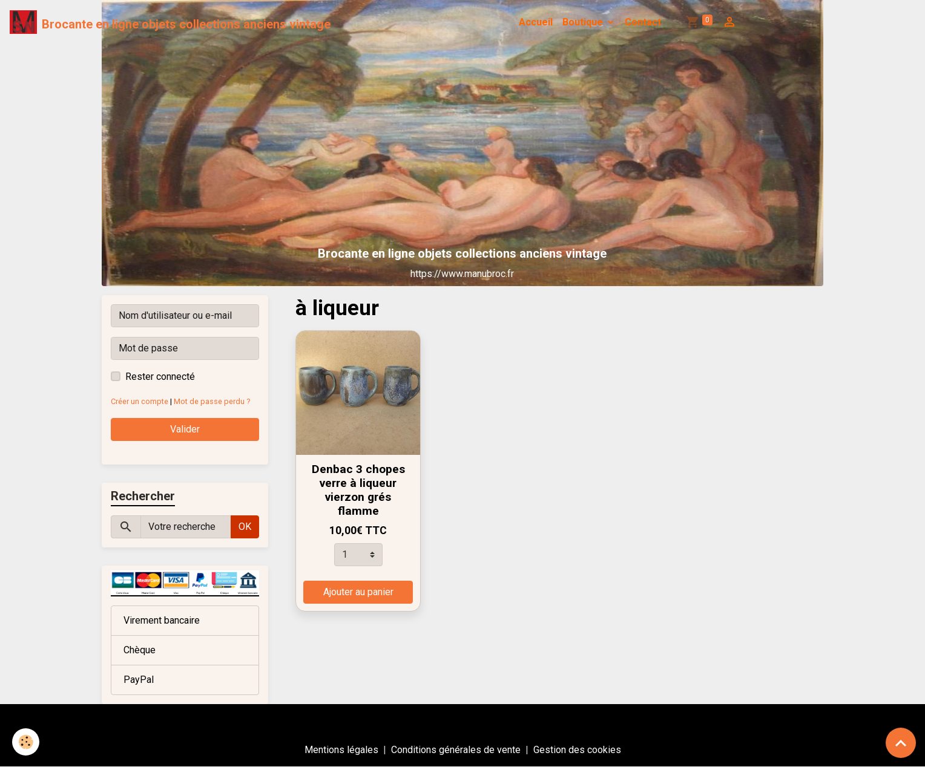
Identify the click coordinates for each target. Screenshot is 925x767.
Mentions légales (341, 750)
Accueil (536, 22)
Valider (185, 429)
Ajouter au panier (358, 592)
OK (245, 526)
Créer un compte (139, 401)
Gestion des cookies (577, 750)
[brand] (170, 22)
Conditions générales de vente (456, 750)
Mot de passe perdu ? (212, 401)
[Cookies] (25, 742)
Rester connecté (160, 376)
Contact (643, 22)
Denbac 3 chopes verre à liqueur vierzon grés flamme (358, 490)
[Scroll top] (901, 743)
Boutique (583, 22)
